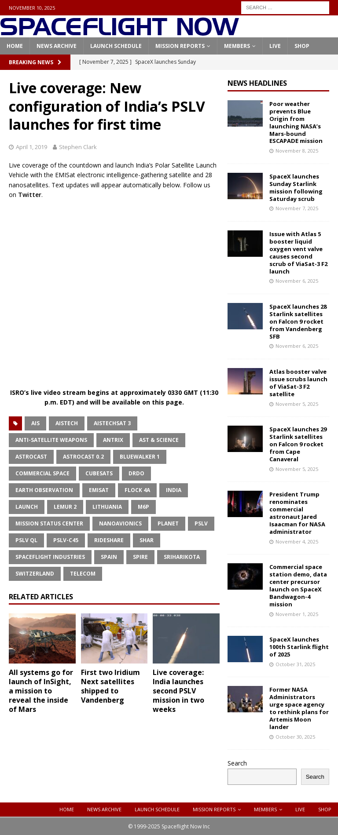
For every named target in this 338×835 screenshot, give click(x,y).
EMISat (99, 490)
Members (237, 46)
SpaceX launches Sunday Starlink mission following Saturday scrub (296, 187)
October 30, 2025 (295, 736)
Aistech (66, 423)
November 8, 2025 (297, 150)
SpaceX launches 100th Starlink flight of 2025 (299, 646)
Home (15, 46)
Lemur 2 (65, 506)
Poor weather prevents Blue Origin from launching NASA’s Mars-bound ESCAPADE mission (296, 122)
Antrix (113, 440)
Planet (168, 523)
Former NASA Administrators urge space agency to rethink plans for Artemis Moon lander (299, 708)
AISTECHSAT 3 (112, 423)
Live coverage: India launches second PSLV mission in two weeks (178, 690)
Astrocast (31, 456)
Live (275, 46)
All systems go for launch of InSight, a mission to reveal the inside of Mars (41, 690)
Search (237, 763)
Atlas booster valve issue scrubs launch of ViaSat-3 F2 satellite (298, 383)
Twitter (29, 194)
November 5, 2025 (297, 404)
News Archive (57, 46)
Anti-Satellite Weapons (51, 440)
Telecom (83, 573)
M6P (143, 506)
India (173, 490)
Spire (140, 557)
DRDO (136, 473)
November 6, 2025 (297, 280)
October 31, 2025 (295, 664)
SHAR (147, 540)
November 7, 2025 (297, 208)
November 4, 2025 (297, 541)
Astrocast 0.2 (83, 456)
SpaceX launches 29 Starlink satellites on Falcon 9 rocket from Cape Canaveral (298, 444)
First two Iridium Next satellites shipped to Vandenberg (110, 685)
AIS (35, 423)
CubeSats (99, 473)
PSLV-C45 (65, 540)
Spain (109, 557)
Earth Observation (44, 490)
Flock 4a (137, 490)
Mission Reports (180, 46)
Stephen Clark (78, 147)
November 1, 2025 (297, 614)
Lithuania (107, 506)
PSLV (201, 523)
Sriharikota (182, 557)
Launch (26, 506)
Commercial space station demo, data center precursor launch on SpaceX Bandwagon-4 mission (298, 585)
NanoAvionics (120, 523)
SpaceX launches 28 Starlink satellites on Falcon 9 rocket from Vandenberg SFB (298, 321)
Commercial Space (42, 473)
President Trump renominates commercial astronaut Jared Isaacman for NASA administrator (297, 512)
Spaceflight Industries (50, 557)
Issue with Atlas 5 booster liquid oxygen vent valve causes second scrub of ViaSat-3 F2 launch (298, 252)
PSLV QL (26, 540)
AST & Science (159, 440)
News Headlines (257, 83)
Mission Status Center (49, 523)
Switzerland (34, 573)
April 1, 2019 (31, 147)
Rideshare (109, 540)
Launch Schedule (116, 46)
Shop (301, 46)
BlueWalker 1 (140, 456)
